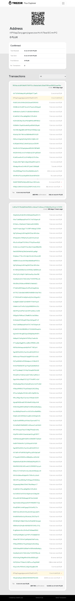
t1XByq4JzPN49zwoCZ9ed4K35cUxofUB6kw (26, 315)
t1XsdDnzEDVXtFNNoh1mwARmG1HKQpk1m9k (26, 416)
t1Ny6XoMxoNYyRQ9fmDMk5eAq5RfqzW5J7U (26, 215)
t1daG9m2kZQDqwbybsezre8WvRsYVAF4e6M (26, 148)
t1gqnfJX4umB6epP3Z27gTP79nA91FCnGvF (26, 379)
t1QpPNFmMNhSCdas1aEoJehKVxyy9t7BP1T (26, 434)
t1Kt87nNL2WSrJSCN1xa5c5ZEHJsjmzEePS (26, 512)
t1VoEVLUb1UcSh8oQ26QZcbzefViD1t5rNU (25, 102)
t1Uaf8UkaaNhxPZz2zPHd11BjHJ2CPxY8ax (26, 157)
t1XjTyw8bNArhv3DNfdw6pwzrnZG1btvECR (26, 361)
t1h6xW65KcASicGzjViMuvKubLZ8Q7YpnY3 (26, 516)
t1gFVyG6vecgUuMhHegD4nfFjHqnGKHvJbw (26, 233)
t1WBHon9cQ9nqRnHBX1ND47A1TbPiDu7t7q (26, 526)
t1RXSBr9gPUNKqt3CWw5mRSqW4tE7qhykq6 (27, 521)
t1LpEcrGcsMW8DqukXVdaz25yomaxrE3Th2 (26, 421)
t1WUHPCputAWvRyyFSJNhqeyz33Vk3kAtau (26, 480)
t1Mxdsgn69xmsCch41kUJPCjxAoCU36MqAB (26, 166)
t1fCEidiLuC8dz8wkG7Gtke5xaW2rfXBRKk (26, 224)
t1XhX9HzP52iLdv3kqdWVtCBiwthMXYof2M (26, 176)
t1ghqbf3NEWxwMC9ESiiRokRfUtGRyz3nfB (26, 402)
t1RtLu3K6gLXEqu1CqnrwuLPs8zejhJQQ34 (26, 398)
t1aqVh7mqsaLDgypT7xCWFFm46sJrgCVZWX (27, 229)
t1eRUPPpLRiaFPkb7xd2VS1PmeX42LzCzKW (26, 311)
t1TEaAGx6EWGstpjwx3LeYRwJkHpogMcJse (26, 288)
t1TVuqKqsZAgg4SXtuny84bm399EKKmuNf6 (26, 343)
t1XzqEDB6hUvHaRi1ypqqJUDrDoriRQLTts (25, 507)
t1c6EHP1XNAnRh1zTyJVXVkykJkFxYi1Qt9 (25, 443)
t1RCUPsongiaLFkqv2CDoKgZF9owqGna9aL (26, 430)
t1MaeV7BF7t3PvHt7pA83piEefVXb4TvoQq (25, 539)
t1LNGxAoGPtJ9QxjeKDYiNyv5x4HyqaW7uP (26, 320)
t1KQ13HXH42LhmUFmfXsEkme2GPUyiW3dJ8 (27, 153)
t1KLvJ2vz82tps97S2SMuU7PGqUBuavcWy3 (26, 242)
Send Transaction (61, 598)
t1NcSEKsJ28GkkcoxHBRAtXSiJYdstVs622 (25, 283)
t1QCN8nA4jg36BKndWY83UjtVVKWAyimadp (26, 130)
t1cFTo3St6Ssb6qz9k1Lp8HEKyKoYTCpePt (25, 93)
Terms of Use (39, 598)
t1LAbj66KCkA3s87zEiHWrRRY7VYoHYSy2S (26, 302)
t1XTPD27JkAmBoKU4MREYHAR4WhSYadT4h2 (27, 293)
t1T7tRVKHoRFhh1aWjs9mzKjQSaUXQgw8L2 (26, 297)
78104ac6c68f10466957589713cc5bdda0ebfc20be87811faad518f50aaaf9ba (37, 85)
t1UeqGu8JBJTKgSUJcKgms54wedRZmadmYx (26, 162)
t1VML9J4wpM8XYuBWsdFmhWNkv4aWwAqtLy (27, 407)
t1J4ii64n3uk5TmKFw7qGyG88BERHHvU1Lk (26, 306)
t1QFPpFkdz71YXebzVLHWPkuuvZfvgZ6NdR (26, 562)
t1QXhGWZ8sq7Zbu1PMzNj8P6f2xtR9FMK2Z (26, 121)
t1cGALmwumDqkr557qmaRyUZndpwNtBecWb (27, 247)
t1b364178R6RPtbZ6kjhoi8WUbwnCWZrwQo (26, 182)
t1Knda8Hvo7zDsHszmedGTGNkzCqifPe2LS (26, 375)
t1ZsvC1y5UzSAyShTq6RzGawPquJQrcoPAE (26, 274)
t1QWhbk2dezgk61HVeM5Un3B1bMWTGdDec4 (27, 439)
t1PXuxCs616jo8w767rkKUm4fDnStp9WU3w (26, 393)
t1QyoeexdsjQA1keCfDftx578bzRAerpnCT (25, 484)
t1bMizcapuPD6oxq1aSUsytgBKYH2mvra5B (25, 356)
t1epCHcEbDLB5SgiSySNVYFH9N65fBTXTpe (26, 503)
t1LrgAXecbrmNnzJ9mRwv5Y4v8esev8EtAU (25, 530)
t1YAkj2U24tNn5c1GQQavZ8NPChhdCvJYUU (26, 187)
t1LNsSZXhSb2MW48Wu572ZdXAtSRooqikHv (27, 329)
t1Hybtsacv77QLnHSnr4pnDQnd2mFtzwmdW (27, 256)
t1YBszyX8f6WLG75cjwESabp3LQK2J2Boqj (26, 389)
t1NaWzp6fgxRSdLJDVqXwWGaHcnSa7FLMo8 (27, 384)
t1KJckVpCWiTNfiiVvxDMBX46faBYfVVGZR (25, 134)
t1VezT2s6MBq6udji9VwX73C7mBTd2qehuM (26, 219)
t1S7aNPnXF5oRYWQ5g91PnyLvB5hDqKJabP (26, 452)
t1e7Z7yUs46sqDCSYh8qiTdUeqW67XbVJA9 (26, 370)
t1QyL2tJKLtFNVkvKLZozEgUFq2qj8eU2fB (25, 567)
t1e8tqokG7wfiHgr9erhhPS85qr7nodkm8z (25, 338)
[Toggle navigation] (63, 3)
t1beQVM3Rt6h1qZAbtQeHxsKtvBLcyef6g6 (25, 251)
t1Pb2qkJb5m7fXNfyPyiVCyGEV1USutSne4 (26, 238)
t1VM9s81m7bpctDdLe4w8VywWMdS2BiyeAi (26, 125)
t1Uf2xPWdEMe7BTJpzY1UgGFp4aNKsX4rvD (26, 366)
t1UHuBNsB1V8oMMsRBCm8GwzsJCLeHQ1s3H (27, 425)
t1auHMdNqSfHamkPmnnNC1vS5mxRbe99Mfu (27, 411)
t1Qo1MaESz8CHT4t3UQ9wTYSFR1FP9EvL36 (26, 279)
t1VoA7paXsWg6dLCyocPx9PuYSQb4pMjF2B (26, 535)
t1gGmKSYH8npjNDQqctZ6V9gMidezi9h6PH (26, 334)
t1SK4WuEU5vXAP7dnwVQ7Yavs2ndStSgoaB (27, 107)
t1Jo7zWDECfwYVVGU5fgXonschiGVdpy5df (26, 494)
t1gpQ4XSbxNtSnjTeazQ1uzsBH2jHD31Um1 (26, 352)
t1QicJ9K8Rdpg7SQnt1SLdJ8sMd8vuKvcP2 (26, 171)
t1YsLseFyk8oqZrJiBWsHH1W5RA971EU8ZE (25, 578)
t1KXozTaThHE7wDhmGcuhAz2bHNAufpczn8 (27, 471)
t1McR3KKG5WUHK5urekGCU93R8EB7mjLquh (27, 466)
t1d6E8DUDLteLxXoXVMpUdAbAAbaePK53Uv (26, 261)
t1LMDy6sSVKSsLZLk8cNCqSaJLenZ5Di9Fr (26, 144)
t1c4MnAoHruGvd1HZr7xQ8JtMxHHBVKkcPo (26, 112)
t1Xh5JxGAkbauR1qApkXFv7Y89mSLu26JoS (26, 475)
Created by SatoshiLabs (16, 598)
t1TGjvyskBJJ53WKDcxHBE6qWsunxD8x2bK (26, 457)
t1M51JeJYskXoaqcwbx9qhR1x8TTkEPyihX (25, 347)
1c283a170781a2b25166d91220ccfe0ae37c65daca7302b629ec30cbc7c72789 (37, 207)
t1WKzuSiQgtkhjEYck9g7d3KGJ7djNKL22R (25, 139)
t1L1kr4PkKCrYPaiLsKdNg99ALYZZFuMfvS (25, 116)
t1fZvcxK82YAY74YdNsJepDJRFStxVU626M (25, 498)
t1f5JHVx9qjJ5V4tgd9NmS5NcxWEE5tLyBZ (25, 558)
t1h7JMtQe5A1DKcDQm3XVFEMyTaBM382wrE (27, 270)
